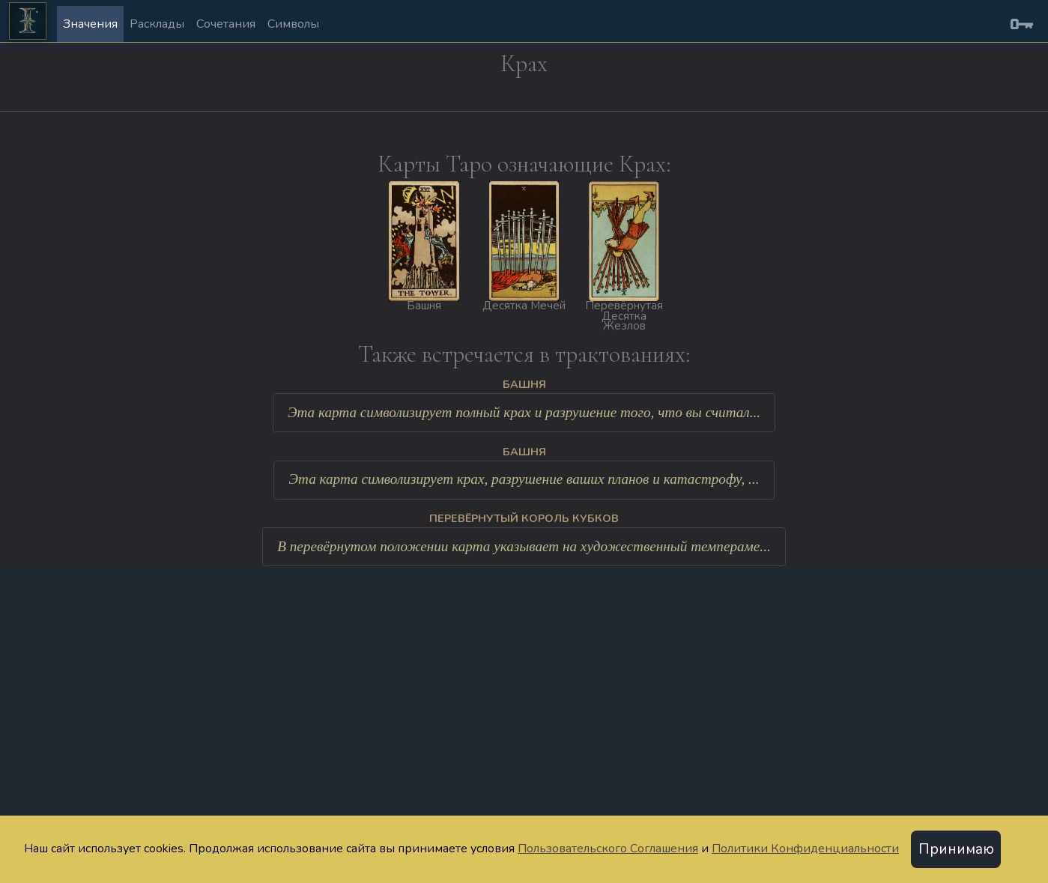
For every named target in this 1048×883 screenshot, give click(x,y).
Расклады (157, 24)
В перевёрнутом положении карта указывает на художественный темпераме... (524, 546)
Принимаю (956, 849)
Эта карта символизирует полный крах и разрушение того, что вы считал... (524, 412)
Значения (90, 24)
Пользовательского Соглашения (608, 848)
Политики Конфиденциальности (805, 848)
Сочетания (225, 24)
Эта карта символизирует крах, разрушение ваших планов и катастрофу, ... (523, 479)
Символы (293, 24)
